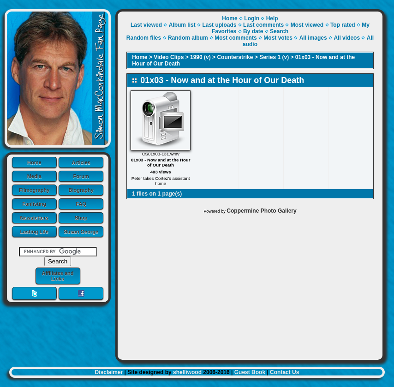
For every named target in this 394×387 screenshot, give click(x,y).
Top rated (342, 25)
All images (313, 38)
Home (34, 162)
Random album (188, 38)
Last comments (263, 25)
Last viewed (146, 25)
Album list (182, 25)
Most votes (278, 38)
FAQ (81, 204)
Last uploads (219, 25)
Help (272, 18)
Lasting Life (34, 231)
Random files (143, 38)
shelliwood (187, 372)
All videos (347, 38)
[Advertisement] (250, 284)
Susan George (81, 231)
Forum (81, 176)
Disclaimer (109, 372)
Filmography (34, 190)
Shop (81, 217)
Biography (81, 190)
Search (279, 31)
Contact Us (284, 372)
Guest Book (249, 372)
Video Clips (169, 57)
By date (253, 31)
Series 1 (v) (274, 57)
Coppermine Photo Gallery (261, 211)
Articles (81, 162)
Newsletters (34, 217)
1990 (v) (200, 57)
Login (251, 18)
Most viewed (307, 25)
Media (34, 176)
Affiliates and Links (57, 275)
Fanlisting (34, 204)
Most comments (236, 38)
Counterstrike (235, 57)
